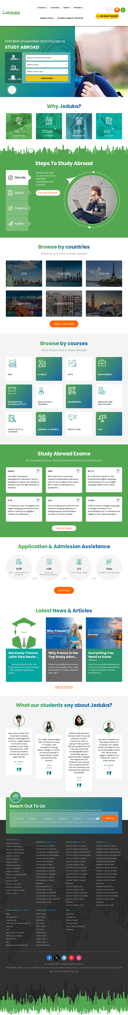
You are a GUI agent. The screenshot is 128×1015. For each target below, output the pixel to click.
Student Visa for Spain (106, 862)
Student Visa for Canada (106, 893)
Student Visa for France (106, 846)
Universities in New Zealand (48, 899)
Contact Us (71, 917)
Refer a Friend (72, 921)
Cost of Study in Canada (76, 893)
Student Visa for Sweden (106, 875)
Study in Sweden (13, 869)
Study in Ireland (13, 856)
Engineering (11, 921)
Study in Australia (14, 888)
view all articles (64, 687)
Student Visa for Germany (107, 850)
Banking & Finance (14, 936)
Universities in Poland (45, 868)
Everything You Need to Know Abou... (100, 656)
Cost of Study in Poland (76, 868)
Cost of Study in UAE (75, 906)
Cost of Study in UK (74, 887)
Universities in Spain (45, 862)
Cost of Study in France (76, 846)
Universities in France (45, 846)
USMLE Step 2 (42, 939)
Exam (66, 7)
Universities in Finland (45, 871)
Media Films (11, 939)
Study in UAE (11, 894)
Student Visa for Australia (107, 896)
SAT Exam (40, 924)
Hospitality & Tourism (15, 933)
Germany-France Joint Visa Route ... (22, 655)
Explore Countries (48, 196)
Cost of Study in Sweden (76, 875)
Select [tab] (19, 195)
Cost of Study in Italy (75, 865)
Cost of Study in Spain (76, 862)
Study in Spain (12, 860)
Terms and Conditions (75, 927)
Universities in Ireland (45, 859)
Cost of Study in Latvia (76, 878)
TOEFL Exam (41, 927)
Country (41, 7)
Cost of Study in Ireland (76, 859)
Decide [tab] (19, 180)
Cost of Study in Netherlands (78, 853)
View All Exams (64, 529)
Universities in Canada (46, 893)
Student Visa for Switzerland (108, 856)
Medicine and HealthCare (17, 946)
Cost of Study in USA (75, 890)
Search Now (47, 78)
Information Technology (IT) (18, 924)
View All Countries (64, 324)
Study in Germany (14, 847)
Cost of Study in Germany (77, 850)
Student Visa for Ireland (106, 859)
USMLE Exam (41, 933)
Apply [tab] (19, 224)
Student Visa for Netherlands (108, 853)
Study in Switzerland (15, 853)
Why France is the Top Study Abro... (62, 655)
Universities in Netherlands (47, 853)
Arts (8, 930)
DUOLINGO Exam (43, 946)
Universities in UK (43, 887)
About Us (70, 914)
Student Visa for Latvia (106, 878)
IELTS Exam (41, 917)
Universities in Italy (44, 865)
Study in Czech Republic (16, 875)
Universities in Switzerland (47, 856)
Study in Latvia (12, 872)
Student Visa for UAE (105, 906)
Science (9, 927)
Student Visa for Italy (105, 865)
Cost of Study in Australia (77, 896)
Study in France (13, 844)
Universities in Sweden (46, 875)
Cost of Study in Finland (76, 871)
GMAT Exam (41, 914)
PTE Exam (40, 930)
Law (7, 942)
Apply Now (64, 591)
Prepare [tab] (20, 210)
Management (12, 917)
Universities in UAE (44, 903)
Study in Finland (13, 866)
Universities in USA (44, 890)
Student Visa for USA (105, 890)
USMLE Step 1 (41, 936)
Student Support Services (70, 18)
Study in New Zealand (15, 891)
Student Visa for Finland (106, 871)
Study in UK (11, 878)
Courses (54, 7)
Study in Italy (12, 863)
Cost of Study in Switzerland (78, 856)
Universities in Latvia (45, 878)
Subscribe (109, 819)
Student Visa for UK (104, 887)
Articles (77, 7)
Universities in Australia (46, 896)
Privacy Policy (72, 924)
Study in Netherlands (15, 850)
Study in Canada (13, 885)
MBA (8, 914)
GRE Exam (40, 921)
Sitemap (70, 930)
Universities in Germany (46, 850)
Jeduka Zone (46, 18)
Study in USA (11, 881)
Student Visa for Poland (106, 868)
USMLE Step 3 (41, 942)
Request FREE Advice (117, 9)
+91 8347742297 (107, 16)
